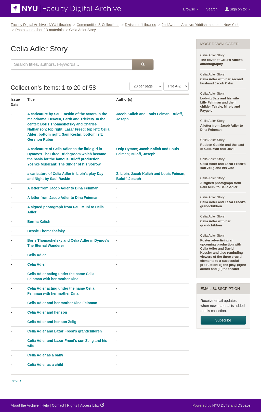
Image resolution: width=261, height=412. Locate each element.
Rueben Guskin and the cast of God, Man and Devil (222, 147)
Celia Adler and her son (47, 312)
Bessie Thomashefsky (46, 231)
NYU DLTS (221, 405)
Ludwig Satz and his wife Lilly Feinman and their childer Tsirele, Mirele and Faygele (220, 104)
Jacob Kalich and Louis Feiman (142, 114)
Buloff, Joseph (143, 154)
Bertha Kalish (38, 222)
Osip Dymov (126, 149)
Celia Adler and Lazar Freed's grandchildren (64, 331)
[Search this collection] (71, 64)
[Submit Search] (142, 64)
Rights (72, 405)
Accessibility (92, 405)
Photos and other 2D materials (39, 30)
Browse (191, 9)
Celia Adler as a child (45, 365)
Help (45, 405)
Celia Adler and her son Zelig (51, 322)
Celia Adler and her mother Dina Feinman (62, 303)
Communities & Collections (98, 25)
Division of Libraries (140, 25)
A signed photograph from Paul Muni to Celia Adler (220, 185)
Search (211, 9)
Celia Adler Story (212, 55)
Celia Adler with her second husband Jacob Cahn (221, 81)
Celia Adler (36, 255)
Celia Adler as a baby (45, 355)
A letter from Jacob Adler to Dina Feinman (62, 188)
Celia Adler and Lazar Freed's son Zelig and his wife (223, 166)
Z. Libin (122, 174)
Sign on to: (237, 9)
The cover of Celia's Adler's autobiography (221, 62)
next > (17, 381)
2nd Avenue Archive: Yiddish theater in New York (200, 25)
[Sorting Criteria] (176, 86)
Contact (58, 405)
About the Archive (25, 405)
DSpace (244, 405)
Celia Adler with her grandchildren (215, 223)
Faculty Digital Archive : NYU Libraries (41, 25)
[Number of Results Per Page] (145, 86)
